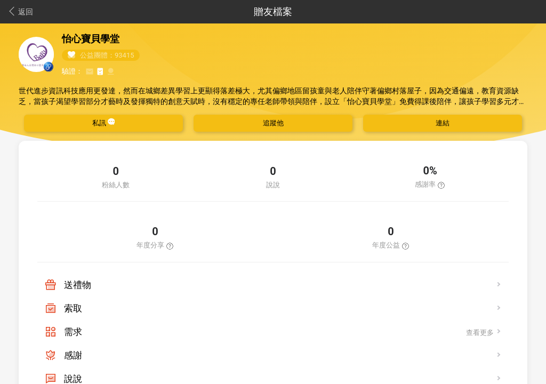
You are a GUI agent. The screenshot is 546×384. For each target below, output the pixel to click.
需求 (73, 331)
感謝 (73, 355)
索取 (73, 308)
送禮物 (77, 284)
